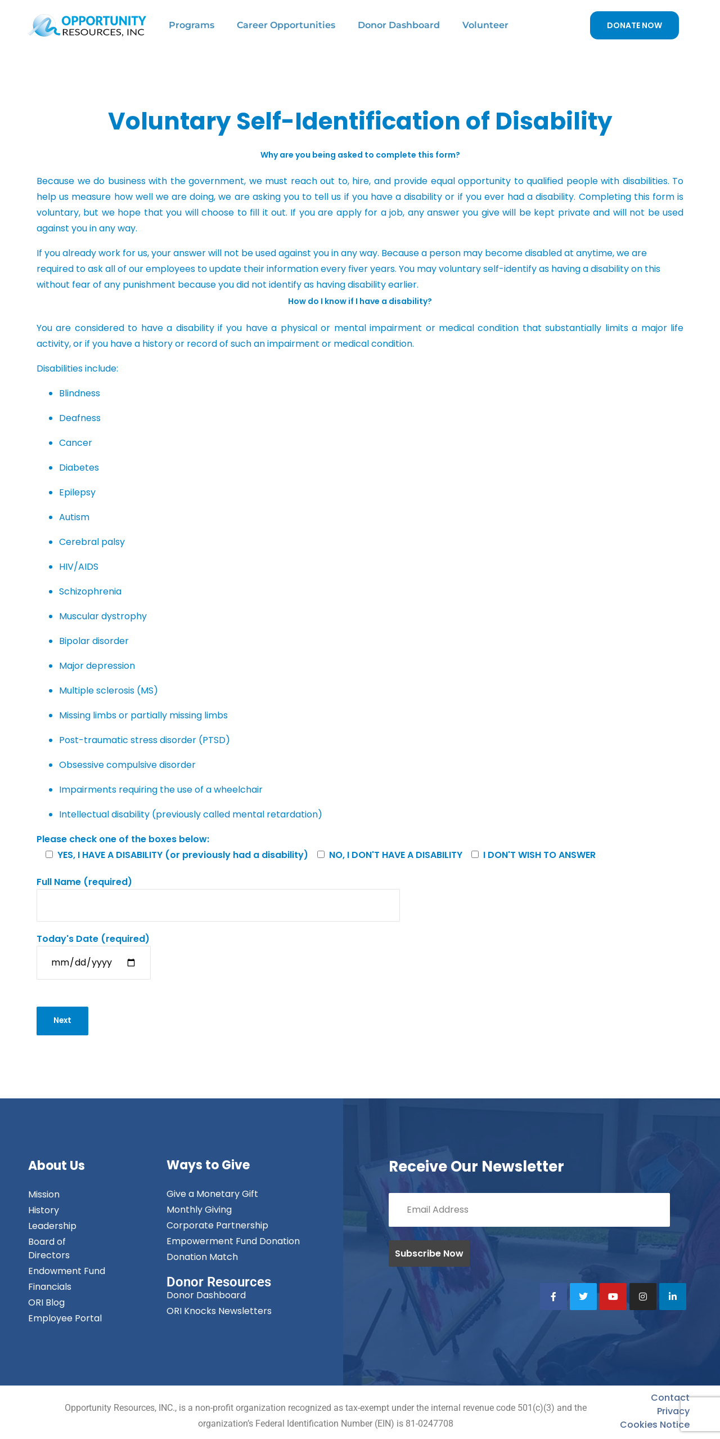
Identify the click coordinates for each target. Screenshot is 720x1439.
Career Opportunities (286, 25)
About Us (56, 1168)
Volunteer (485, 25)
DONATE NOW (634, 25)
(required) (218, 893)
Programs (191, 25)
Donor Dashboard (399, 25)
